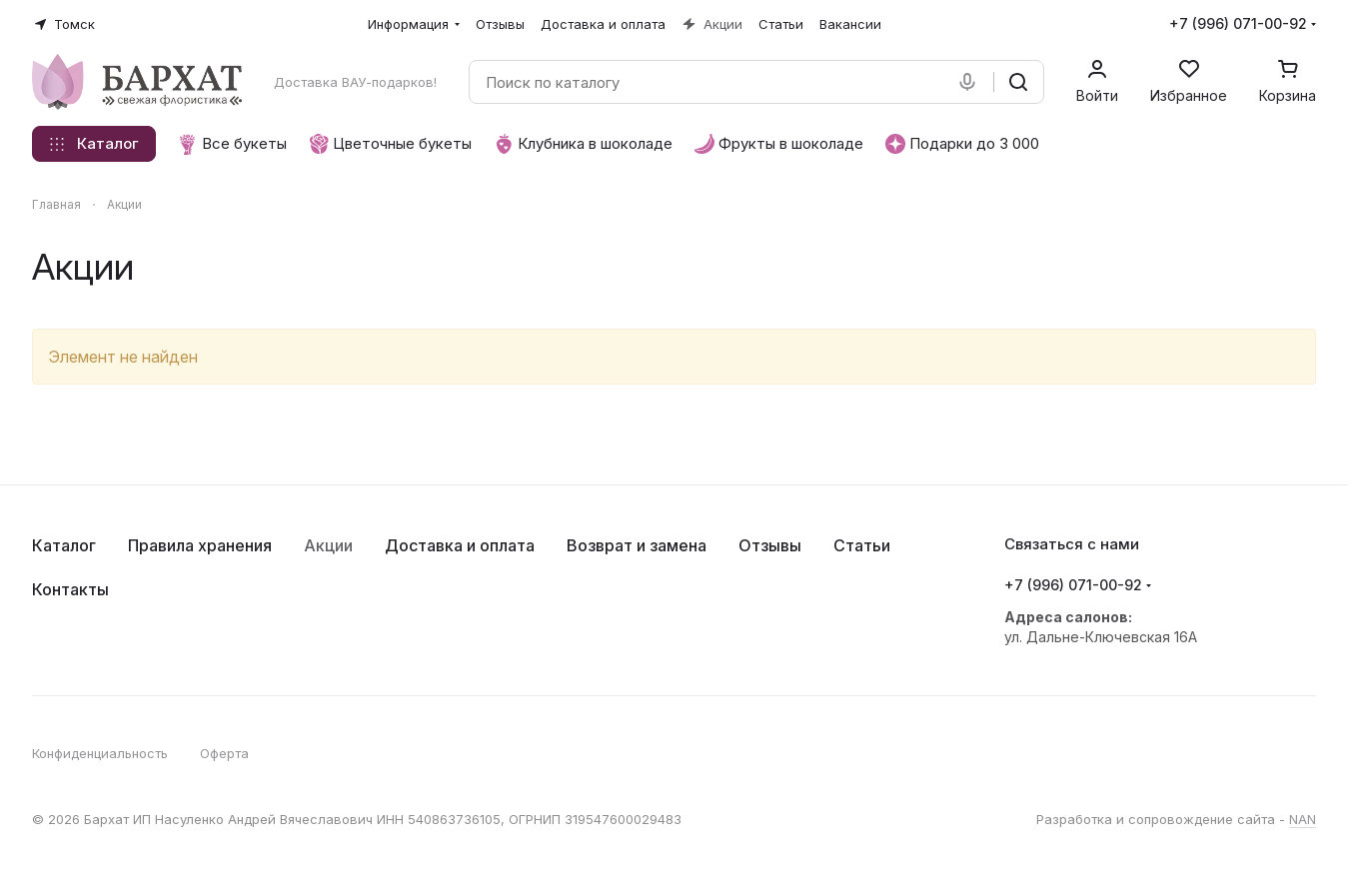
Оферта (224, 753)
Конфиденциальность (100, 753)
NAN (1302, 819)
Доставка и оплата (460, 545)
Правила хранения (200, 545)
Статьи (861, 545)
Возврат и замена (636, 545)
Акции (328, 545)
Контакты (70, 589)
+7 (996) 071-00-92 (1238, 23)
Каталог (64, 545)
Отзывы (769, 545)
